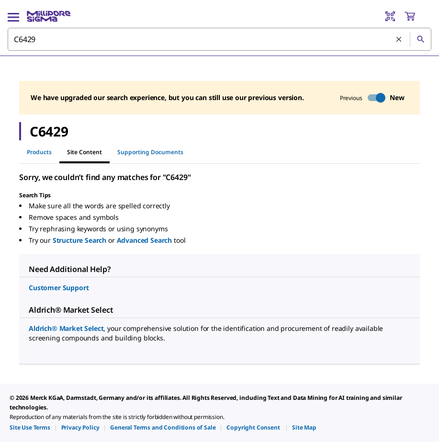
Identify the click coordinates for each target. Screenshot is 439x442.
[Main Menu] (13, 16)
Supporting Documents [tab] (150, 152)
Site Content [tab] (84, 152)
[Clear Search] (399, 40)
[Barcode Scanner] (390, 16)
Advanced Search (145, 240)
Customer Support (59, 287)
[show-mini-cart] (417, 16)
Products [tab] (39, 152)
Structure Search (80, 240)
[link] (30, 427)
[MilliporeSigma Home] (48, 16)
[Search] (420, 39)
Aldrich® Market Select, (68, 328)
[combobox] (219, 39)
